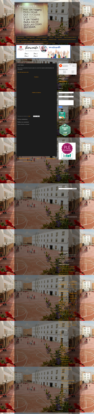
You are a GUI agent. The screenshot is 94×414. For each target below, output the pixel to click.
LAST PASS (63, 371)
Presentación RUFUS (65, 361)
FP (60, 311)
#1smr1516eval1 (63, 282)
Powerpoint (60, 318)
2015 (62, 300)
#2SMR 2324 (65, 286)
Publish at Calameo (36, 92)
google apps (61, 313)
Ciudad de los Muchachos (42, 37)
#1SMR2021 (63, 284)
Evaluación (71, 310)
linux (59, 315)
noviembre (63, 346)
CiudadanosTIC (27, 6)
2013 (61, 405)
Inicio (38, 158)
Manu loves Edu (64, 376)
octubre (62, 390)
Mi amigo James (58, 37)
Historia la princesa (65, 386)
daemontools (73, 306)
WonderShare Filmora (65, 357)
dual (72, 309)
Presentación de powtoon (66, 369)
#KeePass (73, 287)
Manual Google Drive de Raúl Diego (66, 273)
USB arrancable (63, 81)
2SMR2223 (72, 300)
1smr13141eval (64, 291)
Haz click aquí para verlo (23, 72)
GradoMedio (68, 313)
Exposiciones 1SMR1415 (22, 39)
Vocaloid (62, 373)
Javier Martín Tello (68, 314)
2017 (61, 398)
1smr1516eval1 (62, 296)
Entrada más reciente (23, 158)
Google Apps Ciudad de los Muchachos (67, 271)
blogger (75, 304)
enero (62, 396)
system (74, 321)
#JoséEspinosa (67, 287)
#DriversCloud (61, 287)
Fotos (18, 41)
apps (73, 302)
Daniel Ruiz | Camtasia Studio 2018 (68, 383)
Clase (67, 305)
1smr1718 (60, 298)
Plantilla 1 (36, 77)
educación (66, 310)
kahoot (74, 314)
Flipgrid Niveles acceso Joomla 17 (41, 41)
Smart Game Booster (67, 321)
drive (69, 309)
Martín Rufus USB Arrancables (67, 388)
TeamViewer (61, 322)
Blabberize (70, 304)
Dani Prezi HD (64, 385)
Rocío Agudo (67, 319)
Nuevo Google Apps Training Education (67, 266)
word (61, 326)
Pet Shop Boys (61, 75)
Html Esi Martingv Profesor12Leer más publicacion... (68, 381)
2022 (61, 337)
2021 (61, 339)
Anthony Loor (67, 301)
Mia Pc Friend (64, 374)
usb (76, 322)
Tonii (65, 322)
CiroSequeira (62, 305)
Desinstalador (61, 309)
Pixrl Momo (63, 350)
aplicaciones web (63, 302)
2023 (61, 335)
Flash (76, 310)
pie (69, 317)
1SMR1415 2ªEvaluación (68, 295)
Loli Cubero (63, 378)
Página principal (20, 37)
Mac (69, 315)
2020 (61, 341)
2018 (61, 344)
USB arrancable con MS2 (71, 323)
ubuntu (73, 322)
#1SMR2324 (74, 284)
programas (61, 319)
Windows (74, 325)
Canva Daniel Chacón (65, 366)
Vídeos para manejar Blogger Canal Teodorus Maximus (66, 275)
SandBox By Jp (64, 354)
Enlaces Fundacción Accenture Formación (67, 39)
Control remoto (72, 305)
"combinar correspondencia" (63, 281)
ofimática (74, 315)
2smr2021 (67, 300)
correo (60, 306)
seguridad (60, 321)
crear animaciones (66, 306)
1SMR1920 (66, 298)
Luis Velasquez (64, 315)
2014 (61, 403)
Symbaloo (44, 39)
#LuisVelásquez (61, 288)
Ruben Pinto (73, 319)
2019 (61, 342)
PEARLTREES (64, 352)
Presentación (66, 318)
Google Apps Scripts (30, 37)
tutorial (68, 322)
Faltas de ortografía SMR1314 (70, 37)
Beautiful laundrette (66, 75)
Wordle (64, 326)
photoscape (65, 317)
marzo (62, 394)
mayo (62, 392)
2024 (61, 333)
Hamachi (73, 313)
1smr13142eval (62, 293)
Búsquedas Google (52, 39)
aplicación (73, 301)
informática (61, 314)
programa (73, 318)
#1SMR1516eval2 (72, 282)
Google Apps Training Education (65, 269)
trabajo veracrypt (64, 355)
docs (65, 309)
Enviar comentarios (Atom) (28, 161)
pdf (61, 317)
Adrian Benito (61, 301)
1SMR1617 (72, 296)
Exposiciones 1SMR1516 (26, 41)
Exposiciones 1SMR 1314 (35, 39)
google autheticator (65, 367)
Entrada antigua (50, 158)
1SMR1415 (73, 293)
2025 (61, 332)
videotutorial (61, 325)
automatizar (60, 304)
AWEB (65, 304)
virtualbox (66, 325)
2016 (61, 400)
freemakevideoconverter (67, 311)
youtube (68, 326)
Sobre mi (51, 37)
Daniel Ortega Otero (63, 308)
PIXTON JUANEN (64, 359)
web (70, 325)
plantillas (73, 317)
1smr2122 (73, 298)
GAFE (74, 311)
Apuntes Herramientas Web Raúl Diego (67, 268)
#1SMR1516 (74, 281)
